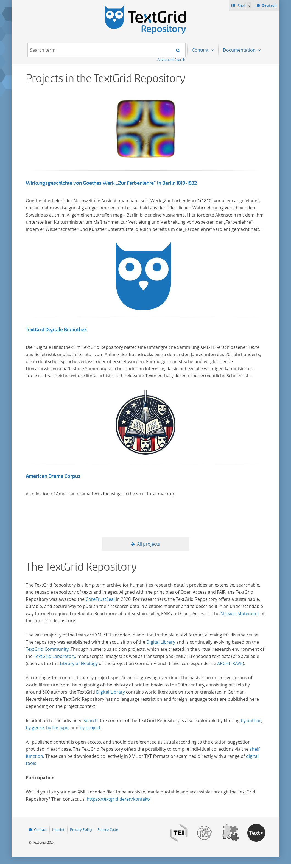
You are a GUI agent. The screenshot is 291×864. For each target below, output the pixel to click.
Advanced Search (171, 59)
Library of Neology (79, 663)
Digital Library (160, 642)
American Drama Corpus (53, 476)
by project (90, 728)
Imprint (58, 829)
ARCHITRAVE (230, 663)
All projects (148, 544)
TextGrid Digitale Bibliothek (56, 330)
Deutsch (269, 6)
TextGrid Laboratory (54, 656)
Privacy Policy (81, 829)
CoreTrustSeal (100, 599)
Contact (40, 829)
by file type (57, 728)
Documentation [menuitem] (240, 50)
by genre (35, 728)
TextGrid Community (47, 649)
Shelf (244, 5)
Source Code (107, 829)
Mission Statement (239, 613)
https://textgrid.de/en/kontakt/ (118, 799)
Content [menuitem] (201, 50)
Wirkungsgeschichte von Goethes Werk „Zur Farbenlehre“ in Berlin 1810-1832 (111, 183)
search (91, 720)
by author (251, 720)
